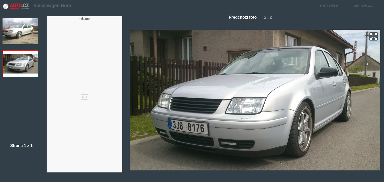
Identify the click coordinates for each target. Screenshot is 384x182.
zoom (373, 36)
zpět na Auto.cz (366, 6)
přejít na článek (330, 6)
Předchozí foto (241, 17)
